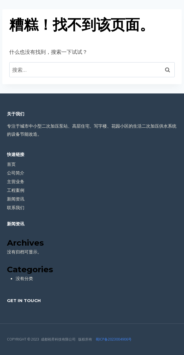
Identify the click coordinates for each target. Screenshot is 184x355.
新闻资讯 (15, 199)
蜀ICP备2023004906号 (114, 339)
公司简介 (15, 173)
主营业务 (15, 181)
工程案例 (15, 190)
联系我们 (15, 207)
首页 (11, 164)
